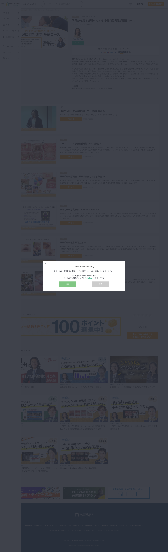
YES (67, 284)
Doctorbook (89, 278)
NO (100, 284)
